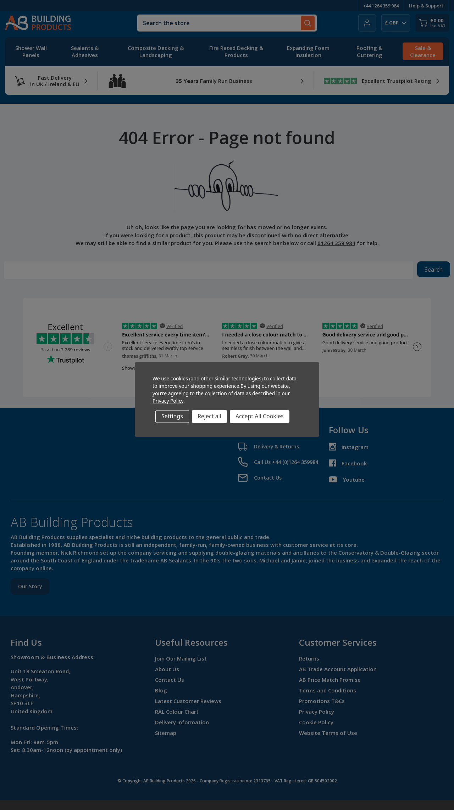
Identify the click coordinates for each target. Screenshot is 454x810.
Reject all (209, 416)
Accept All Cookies (260, 416)
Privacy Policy (168, 400)
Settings (172, 416)
